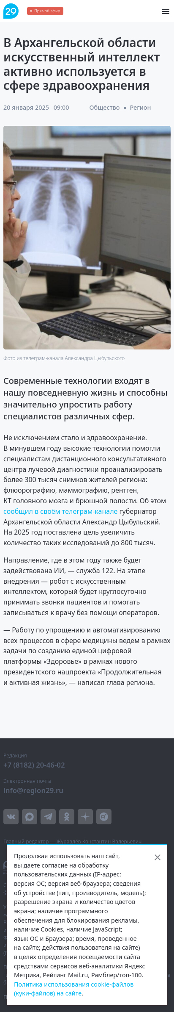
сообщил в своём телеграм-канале (61, 511)
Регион (140, 107)
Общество (105, 107)
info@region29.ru (33, 790)
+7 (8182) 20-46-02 (34, 765)
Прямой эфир (47, 11)
